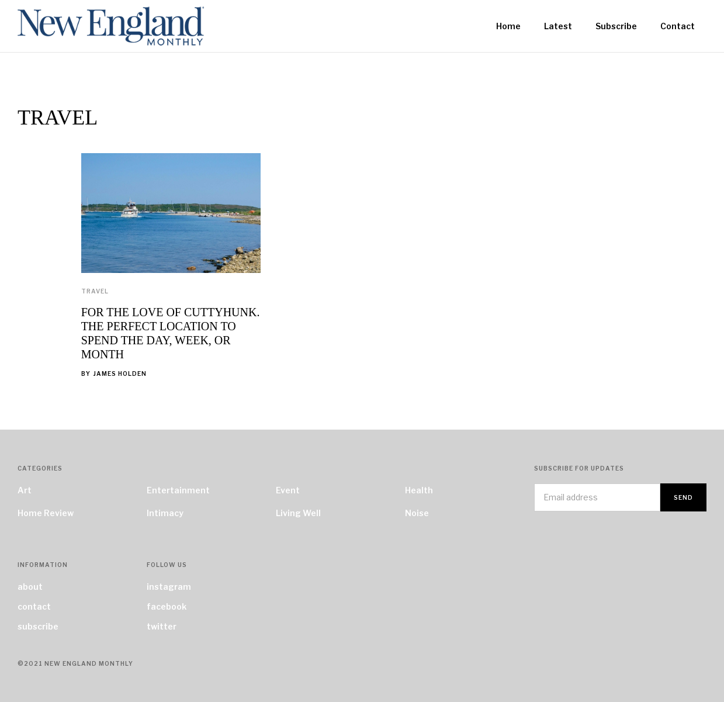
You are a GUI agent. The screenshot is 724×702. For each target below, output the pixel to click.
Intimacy (165, 513)
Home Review (46, 513)
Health (419, 490)
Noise (417, 513)
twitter (161, 626)
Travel (95, 291)
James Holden (120, 373)
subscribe (38, 626)
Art (25, 490)
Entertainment (178, 490)
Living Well (298, 513)
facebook (166, 606)
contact (34, 606)
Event (288, 490)
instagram (169, 587)
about (30, 587)
